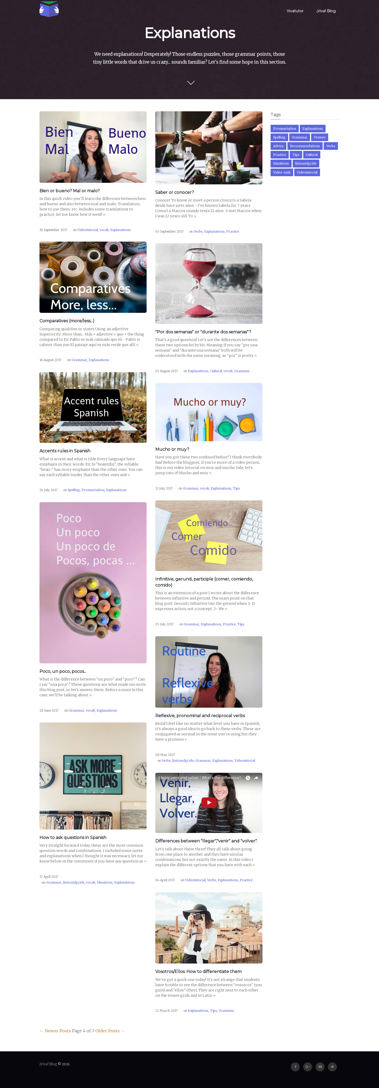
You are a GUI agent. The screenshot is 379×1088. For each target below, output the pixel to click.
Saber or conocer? (174, 192)
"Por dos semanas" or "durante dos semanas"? (203, 331)
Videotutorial (87, 230)
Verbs (198, 231)
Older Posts (110, 1030)
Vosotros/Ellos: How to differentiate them (198, 971)
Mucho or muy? (172, 449)
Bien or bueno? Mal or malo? (69, 190)
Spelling (74, 490)
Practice (232, 231)
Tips (236, 488)
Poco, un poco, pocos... (62, 671)
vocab (104, 230)
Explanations (120, 230)
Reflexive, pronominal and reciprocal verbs (200, 715)
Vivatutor (295, 10)
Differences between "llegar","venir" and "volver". (206, 840)
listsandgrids (183, 761)
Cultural (216, 371)
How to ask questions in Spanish (72, 837)
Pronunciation (93, 490)
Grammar (79, 360)
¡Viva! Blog (326, 10)
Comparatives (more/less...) (66, 320)
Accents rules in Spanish (64, 450)
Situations (105, 882)
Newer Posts (55, 1030)
